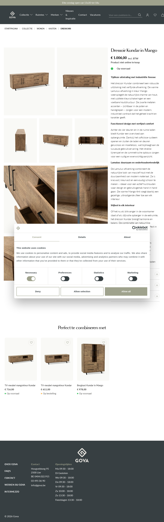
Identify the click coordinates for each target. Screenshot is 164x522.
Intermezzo (12, 491)
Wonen (40, 29)
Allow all (126, 291)
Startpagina (11, 29)
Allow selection (82, 291)
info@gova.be (38, 485)
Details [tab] (82, 237)
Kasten (52, 29)
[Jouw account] (147, 15)
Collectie (27, 29)
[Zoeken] (140, 14)
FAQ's (8, 471)
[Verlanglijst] (155, 15)
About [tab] (127, 237)
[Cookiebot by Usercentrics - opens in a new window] (134, 228)
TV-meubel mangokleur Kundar (20, 385)
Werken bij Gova (15, 484)
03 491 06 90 (38, 480)
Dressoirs (66, 29)
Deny (38, 291)
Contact (10, 478)
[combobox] (123, 15)
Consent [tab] (36, 237)
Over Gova (11, 464)
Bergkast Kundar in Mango (90, 385)
